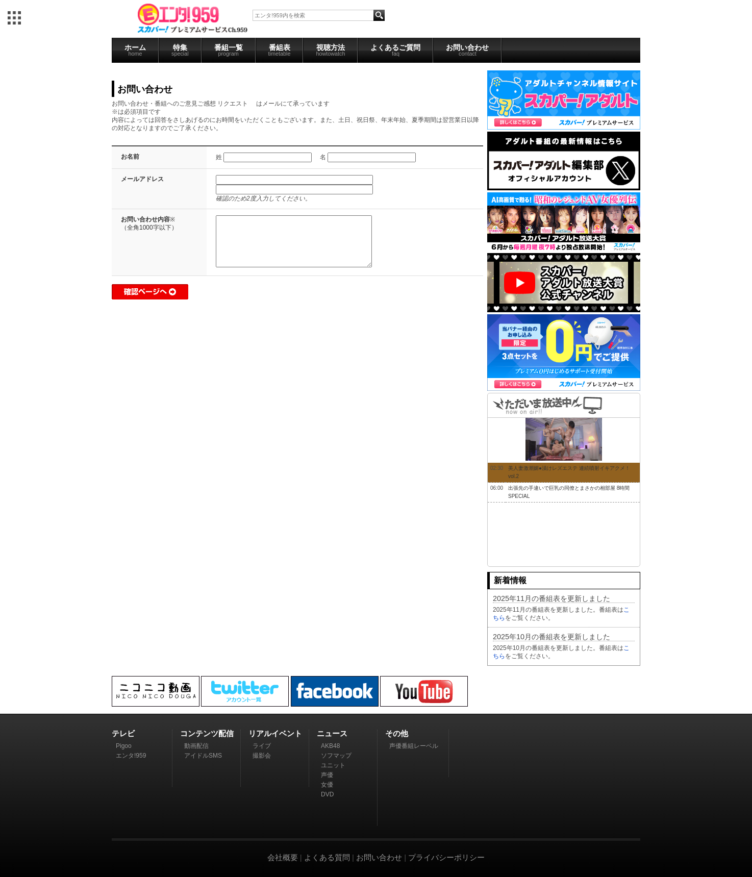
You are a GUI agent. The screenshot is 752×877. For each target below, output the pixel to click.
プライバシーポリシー (446, 857)
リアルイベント (275, 733)
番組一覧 (228, 50)
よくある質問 (327, 857)
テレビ (123, 733)
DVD (327, 794)
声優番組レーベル (413, 745)
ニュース (332, 733)
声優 (327, 775)
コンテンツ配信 (207, 733)
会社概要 (282, 857)
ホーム (135, 50)
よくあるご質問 (395, 50)
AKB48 (330, 745)
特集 (180, 50)
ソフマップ (336, 755)
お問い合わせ (467, 50)
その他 (396, 733)
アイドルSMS (203, 755)
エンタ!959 (131, 755)
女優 (327, 784)
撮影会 (262, 755)
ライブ (262, 745)
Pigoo (124, 745)
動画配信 (196, 745)
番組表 (279, 50)
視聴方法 (330, 50)
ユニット (333, 765)
